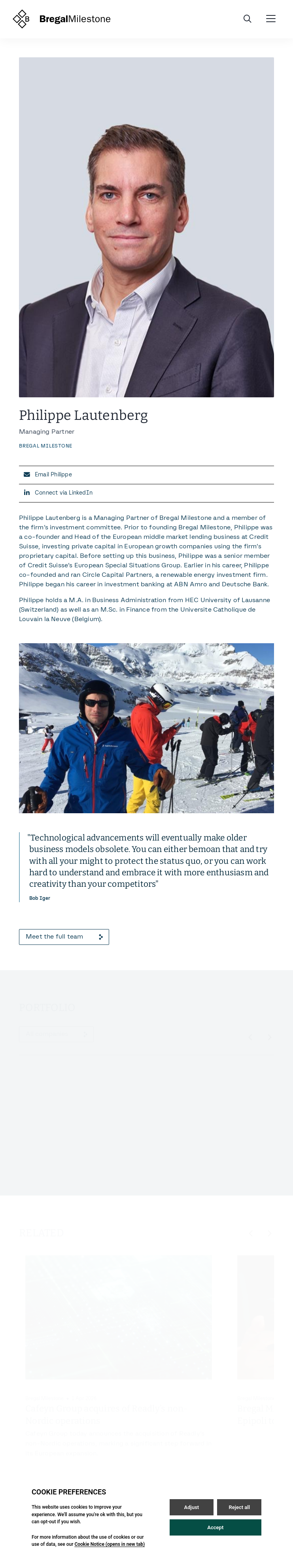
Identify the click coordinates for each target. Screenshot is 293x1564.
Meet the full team (64, 937)
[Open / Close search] (247, 18)
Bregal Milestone (45, 446)
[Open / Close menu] (270, 19)
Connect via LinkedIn (64, 493)
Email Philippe (53, 475)
